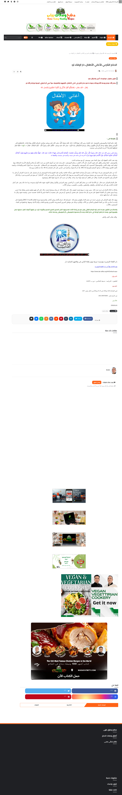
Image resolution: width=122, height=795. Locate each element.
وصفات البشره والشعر (17, 719)
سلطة (86, 37)
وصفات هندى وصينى (17, 732)
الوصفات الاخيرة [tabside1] (31, 217)
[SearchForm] (5, 37)
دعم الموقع (60, 2)
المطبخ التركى (17, 616)
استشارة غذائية (49, 37)
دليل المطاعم (17, 658)
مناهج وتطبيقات (17, 711)
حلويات (102, 37)
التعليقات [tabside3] (9, 217)
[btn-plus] (47, 74)
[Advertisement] (78, 437)
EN (41, 37)
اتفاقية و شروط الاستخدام (98, 2)
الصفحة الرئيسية (110, 55)
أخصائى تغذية (17, 567)
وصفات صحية (17, 728)
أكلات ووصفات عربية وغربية (17, 604)
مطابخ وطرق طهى (17, 682)
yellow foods (17, 752)
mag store (17, 748)
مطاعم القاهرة (17, 695)
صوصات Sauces (17, 670)
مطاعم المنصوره (17, 703)
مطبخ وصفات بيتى (95, 792)
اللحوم (94, 37)
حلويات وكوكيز (17, 649)
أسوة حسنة (17, 579)
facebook (101, 341)
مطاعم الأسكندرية (17, 686)
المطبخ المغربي (17, 629)
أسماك (59, 37)
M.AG (105, 391)
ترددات (17, 645)
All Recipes (17, 736)
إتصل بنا (87, 2)
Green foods (17, 744)
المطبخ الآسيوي (17, 608)
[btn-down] (44, 74)
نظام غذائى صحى (17, 715)
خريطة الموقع (69, 2)
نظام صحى (78, 37)
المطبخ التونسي (17, 620)
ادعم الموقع (8, 792)
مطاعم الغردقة (17, 691)
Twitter (91, 341)
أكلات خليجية (17, 596)
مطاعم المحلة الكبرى (17, 699)
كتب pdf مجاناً (17, 674)
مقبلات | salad (17, 707)
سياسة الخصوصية (79, 2)
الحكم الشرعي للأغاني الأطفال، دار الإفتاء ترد (80, 55)
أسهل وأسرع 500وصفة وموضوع (17, 575)
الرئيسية (111, 37)
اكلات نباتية (17, 600)
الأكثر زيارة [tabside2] (20, 217)
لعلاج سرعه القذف (51, 2)
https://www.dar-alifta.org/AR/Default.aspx (104, 294)
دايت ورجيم (17, 654)
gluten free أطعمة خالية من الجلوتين (17, 740)
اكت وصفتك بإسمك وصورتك (17, 592)
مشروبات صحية (17, 678)
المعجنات (67, 37)
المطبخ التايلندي (17, 612)
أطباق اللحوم (17, 583)
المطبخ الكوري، (17, 625)
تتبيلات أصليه (17, 641)
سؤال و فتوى (98, 55)
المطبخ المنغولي (17, 633)
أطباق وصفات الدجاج (17, 588)
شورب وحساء (17, 666)
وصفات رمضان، (17, 723)
